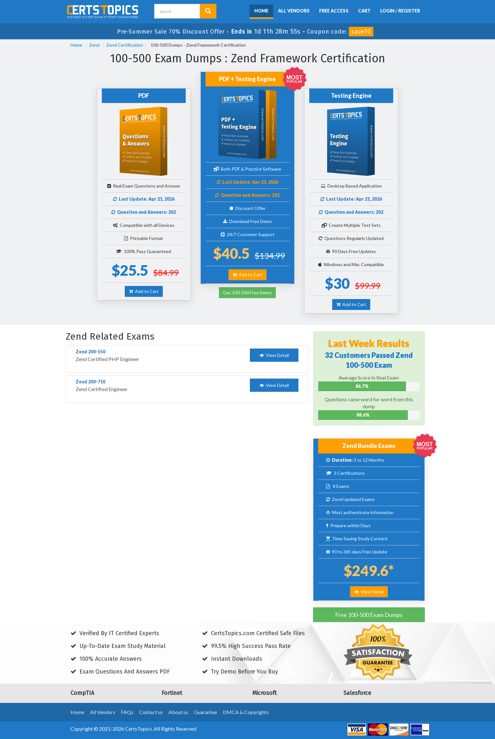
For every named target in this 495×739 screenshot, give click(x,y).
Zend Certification (124, 45)
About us (178, 712)
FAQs (127, 712)
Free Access (334, 10)
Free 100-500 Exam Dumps (368, 614)
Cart (364, 10)
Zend (94, 45)
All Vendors (294, 10)
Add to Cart (144, 291)
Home (261, 10)
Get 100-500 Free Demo (247, 292)
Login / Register (400, 10)
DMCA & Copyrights (246, 712)
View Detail (369, 591)
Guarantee (205, 712)
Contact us (151, 712)
